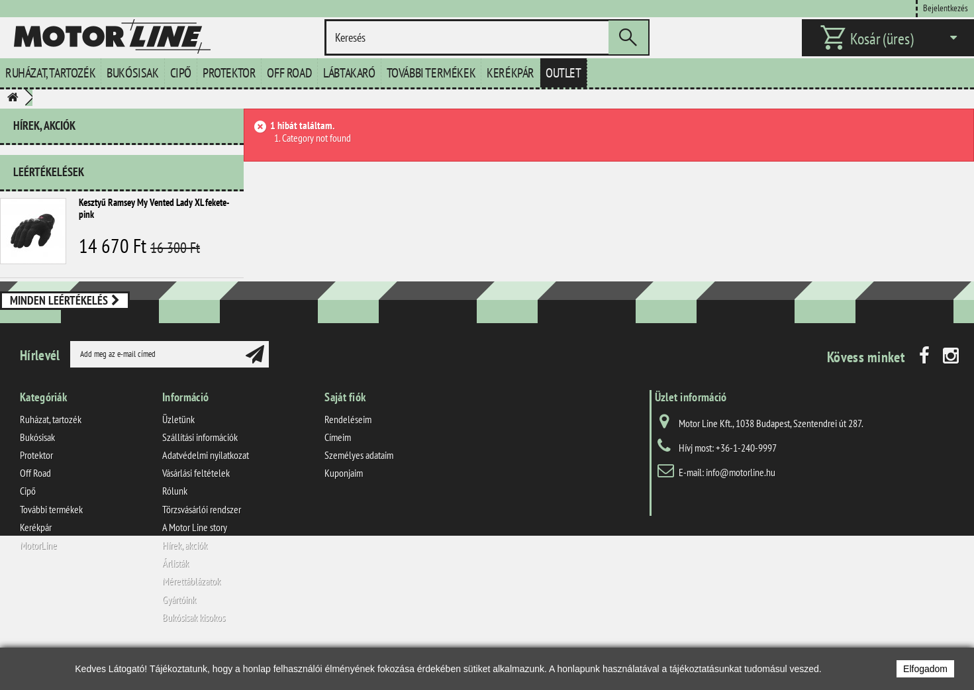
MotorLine (38, 579)
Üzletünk (178, 453)
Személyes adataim (358, 489)
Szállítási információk (200, 471)
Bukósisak (132, 72)
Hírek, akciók (44, 125)
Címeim (337, 471)
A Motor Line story (194, 561)
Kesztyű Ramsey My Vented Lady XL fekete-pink (154, 203)
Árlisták (175, 597)
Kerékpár (510, 72)
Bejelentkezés (945, 7)
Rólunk (174, 525)
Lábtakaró (349, 72)
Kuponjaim (343, 508)
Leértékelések (48, 166)
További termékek (431, 72)
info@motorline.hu (740, 506)
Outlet (563, 72)
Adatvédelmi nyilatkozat (205, 489)
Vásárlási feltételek (196, 508)
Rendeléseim (347, 453)
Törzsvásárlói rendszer (201, 543)
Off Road (289, 72)
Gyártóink (179, 633)
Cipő (180, 72)
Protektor (229, 72)
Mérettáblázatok (191, 615)
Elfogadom (925, 669)
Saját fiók (344, 431)
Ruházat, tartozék (50, 72)
